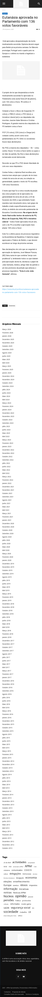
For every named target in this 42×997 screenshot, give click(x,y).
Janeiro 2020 (6, 560)
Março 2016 (6, 711)
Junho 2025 (6, 356)
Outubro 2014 (7, 768)
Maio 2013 (6, 825)
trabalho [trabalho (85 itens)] (23, 912)
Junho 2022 (6, 466)
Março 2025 (6, 366)
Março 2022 (6, 477)
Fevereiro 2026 (7, 333)
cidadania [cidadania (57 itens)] (7, 870)
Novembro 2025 (8, 343)
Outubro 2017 (7, 647)
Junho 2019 (6, 584)
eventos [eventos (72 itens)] (16, 885)
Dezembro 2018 (8, 604)
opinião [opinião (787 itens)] (20, 896)
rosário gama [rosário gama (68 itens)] (26, 904)
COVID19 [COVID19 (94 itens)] (28, 870)
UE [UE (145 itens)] (29, 912)
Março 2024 (6, 403)
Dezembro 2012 (8, 841)
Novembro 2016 (8, 684)
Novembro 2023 (8, 416)
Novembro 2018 (8, 607)
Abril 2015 (5, 748)
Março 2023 (6, 440)
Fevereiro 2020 (7, 557)
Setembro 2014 (7, 771)
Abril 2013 (5, 828)
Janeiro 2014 (6, 798)
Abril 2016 (5, 707)
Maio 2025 (6, 359)
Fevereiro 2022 (7, 480)
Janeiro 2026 (6, 336)
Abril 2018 (5, 627)
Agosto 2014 (7, 774)
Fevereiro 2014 (7, 794)
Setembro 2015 (7, 731)
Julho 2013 (6, 818)
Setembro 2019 (7, 574)
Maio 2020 (6, 547)
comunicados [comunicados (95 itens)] (17, 870)
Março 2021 (6, 513)
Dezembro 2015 (8, 721)
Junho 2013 (6, 821)
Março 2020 (6, 554)
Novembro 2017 (8, 644)
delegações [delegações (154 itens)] (15, 874)
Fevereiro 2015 (7, 754)
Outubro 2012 (7, 848)
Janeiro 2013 (6, 838)
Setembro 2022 (7, 460)
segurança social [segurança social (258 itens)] (20, 907)
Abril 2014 (5, 788)
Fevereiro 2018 (7, 634)
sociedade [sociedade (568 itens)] (11, 911)
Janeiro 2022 (6, 483)
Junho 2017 (6, 661)
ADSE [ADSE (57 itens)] (5, 867)
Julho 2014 (6, 778)
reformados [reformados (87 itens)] (15, 904)
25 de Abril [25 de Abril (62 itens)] (7, 863)
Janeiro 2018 (6, 637)
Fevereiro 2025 (7, 369)
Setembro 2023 (7, 423)
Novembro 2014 (8, 764)
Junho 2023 (6, 430)
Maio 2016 (6, 704)
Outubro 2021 (7, 493)
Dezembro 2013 (8, 801)
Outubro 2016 (7, 687)
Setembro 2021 (7, 497)
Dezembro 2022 (8, 450)
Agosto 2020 (7, 537)
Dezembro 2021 (8, 487)
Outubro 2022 (7, 456)
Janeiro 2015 (6, 758)
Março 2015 (6, 751)
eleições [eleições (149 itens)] (8, 881)
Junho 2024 (6, 393)
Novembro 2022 (8, 453)
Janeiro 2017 (6, 677)
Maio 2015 (6, 744)
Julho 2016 (6, 697)
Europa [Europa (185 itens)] (7, 885)
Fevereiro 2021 (7, 517)
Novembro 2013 (8, 805)
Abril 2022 (5, 473)
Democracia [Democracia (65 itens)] (27, 874)
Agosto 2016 (7, 694)
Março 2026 (6, 329)
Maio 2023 (6, 433)
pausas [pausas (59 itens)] (30, 897)
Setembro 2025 (7, 349)
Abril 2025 (5, 363)
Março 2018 (6, 630)
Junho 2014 (6, 781)
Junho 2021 (6, 503)
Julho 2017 (6, 657)
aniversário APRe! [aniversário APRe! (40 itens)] (18, 866)
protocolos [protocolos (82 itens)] (26, 900)
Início (4, 10)
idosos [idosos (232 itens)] (24, 885)
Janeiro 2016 (6, 718)
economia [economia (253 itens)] (31, 877)
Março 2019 (6, 594)
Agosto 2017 (7, 654)
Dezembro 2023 (8, 413)
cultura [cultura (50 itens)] (6, 874)
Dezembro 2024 (8, 376)
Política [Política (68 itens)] (18, 900)
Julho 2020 (6, 540)
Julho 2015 (6, 738)
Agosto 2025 (7, 353)
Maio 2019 (6, 587)
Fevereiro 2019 (7, 597)
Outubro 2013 (7, 808)
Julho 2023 (6, 426)
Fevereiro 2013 (7, 835)
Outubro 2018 (7, 610)
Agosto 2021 (7, 500)
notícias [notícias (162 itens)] (8, 892)
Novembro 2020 (8, 527)
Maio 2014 (6, 784)
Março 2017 (6, 671)
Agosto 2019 (7, 577)
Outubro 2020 (7, 530)
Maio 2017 (6, 664)
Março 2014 (6, 791)
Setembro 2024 (7, 386)
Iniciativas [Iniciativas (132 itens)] (24, 889)
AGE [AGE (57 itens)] (10, 867)
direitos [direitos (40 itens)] (35, 874)
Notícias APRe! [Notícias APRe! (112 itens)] (19, 892)
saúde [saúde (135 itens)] (6, 908)
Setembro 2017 (7, 651)
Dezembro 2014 (8, 761)
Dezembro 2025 (8, 339)
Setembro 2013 (7, 811)
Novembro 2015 (8, 724)
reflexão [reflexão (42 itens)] (6, 904)
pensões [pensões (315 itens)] (9, 900)
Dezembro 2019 (8, 564)
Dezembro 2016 (8, 681)
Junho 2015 (6, 741)
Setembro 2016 (7, 691)
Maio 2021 (6, 507)
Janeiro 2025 (6, 373)
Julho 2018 (6, 617)
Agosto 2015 (7, 734)
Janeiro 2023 (6, 446)
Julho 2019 (6, 580)
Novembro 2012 (8, 845)
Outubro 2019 (7, 570)
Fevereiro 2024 (7, 406)
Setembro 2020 (7, 533)
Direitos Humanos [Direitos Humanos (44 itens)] (9, 878)
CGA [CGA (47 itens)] (35, 866)
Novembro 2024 (8, 379)
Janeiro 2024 (6, 410)
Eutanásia (12, 305)
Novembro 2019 (8, 567)
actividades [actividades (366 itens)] (19, 862)
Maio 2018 (6, 624)
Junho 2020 (6, 543)
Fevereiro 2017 (7, 674)
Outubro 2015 (7, 728)
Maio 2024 (6, 396)
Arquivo (5, 13)
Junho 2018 (6, 620)
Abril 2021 (5, 510)
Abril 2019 (5, 590)
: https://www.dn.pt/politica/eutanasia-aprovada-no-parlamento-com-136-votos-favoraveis (20, 289)
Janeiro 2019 (6, 600)
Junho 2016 (6, 701)
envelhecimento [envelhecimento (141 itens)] (21, 881)
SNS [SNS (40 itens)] (33, 908)
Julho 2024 (6, 389)
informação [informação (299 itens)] (10, 889)
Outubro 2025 (7, 346)
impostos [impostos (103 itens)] (33, 885)
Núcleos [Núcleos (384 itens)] (9, 896)
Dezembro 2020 (8, 523)
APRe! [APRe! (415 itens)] (28, 866)
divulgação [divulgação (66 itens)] (20, 878)
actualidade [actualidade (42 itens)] (31, 862)
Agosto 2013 (7, 815)
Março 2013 (6, 831)
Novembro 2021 (8, 490)
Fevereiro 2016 (7, 714)
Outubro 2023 (7, 420)
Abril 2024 (5, 400)
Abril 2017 (5, 667)
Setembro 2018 (7, 614)
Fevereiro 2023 (7, 443)
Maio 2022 (6, 470)
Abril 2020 (5, 550)
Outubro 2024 (7, 383)
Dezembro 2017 (8, 641)
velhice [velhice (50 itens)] (20, 916)
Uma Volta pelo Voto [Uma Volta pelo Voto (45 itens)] (10, 916)
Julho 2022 (6, 463)
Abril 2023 (5, 436)
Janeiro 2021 (6, 520)
